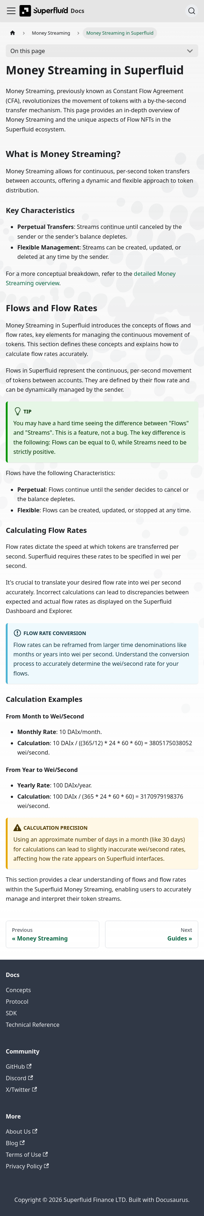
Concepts (18, 990)
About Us (21, 1131)
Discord (19, 1078)
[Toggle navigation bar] (11, 10)
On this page (27, 51)
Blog (15, 1143)
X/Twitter (21, 1090)
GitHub (18, 1066)
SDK (11, 1013)
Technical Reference (33, 1025)
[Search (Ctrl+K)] (191, 10)
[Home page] (12, 33)
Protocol (17, 1002)
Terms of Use (27, 1155)
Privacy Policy (27, 1166)
